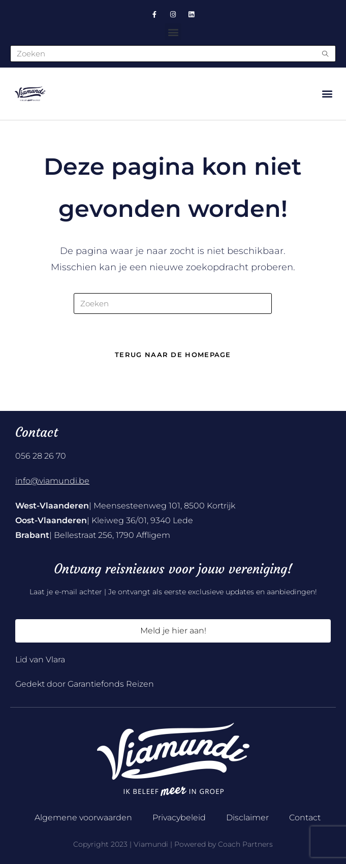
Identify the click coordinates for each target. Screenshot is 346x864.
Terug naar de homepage (173, 354)
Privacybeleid (179, 817)
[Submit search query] (326, 53)
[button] (173, 31)
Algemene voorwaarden (83, 817)
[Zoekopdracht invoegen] (173, 303)
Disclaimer (247, 817)
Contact (305, 817)
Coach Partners (245, 844)
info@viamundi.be (52, 481)
